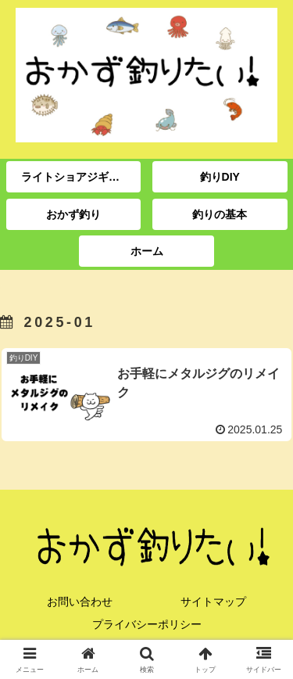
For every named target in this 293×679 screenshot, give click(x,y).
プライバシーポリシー (147, 624)
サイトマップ (213, 601)
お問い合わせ (80, 601)
